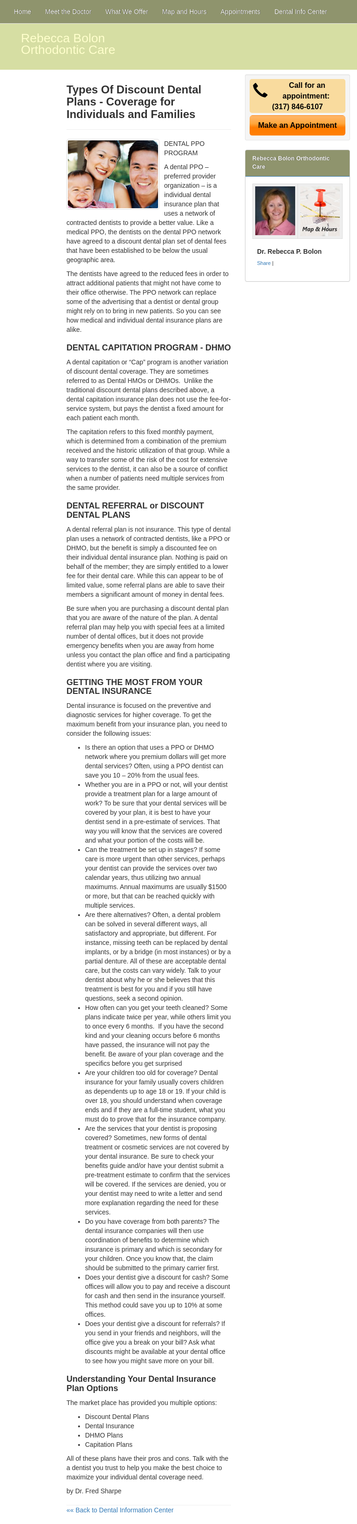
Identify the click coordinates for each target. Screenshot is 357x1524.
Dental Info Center (300, 11)
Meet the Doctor (68, 11)
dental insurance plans (178, 320)
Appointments (241, 11)
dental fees (211, 241)
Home (22, 11)
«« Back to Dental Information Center (119, 1510)
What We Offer (127, 11)
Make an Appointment (297, 125)
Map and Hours (184, 11)
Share (264, 263)
